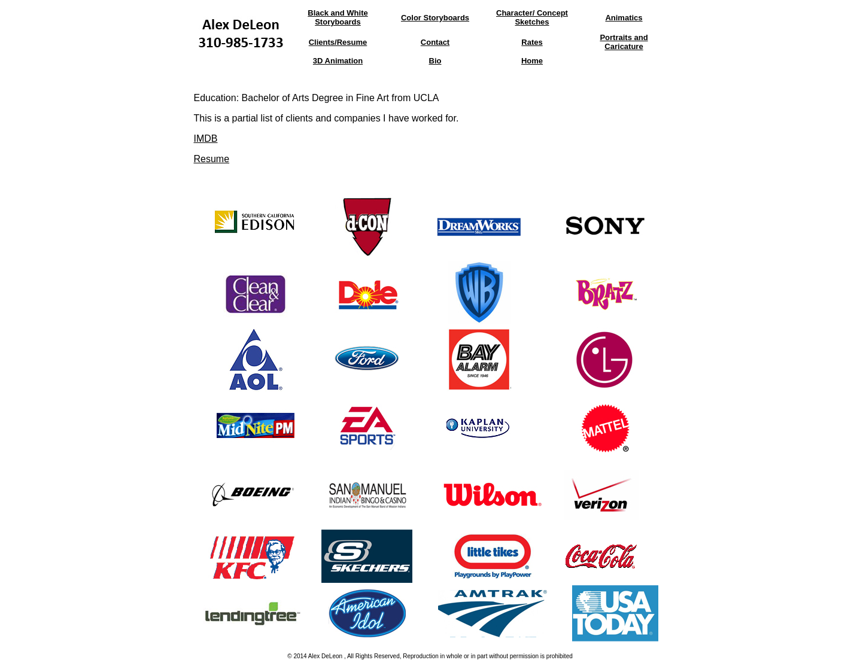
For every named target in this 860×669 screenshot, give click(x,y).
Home (532, 60)
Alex (314, 656)
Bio (435, 60)
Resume (212, 159)
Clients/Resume (338, 42)
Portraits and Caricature (624, 42)
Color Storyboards (435, 17)
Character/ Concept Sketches (532, 17)
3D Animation (338, 60)
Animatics (623, 17)
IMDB (206, 138)
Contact (435, 42)
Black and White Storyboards (337, 17)
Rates (531, 42)
